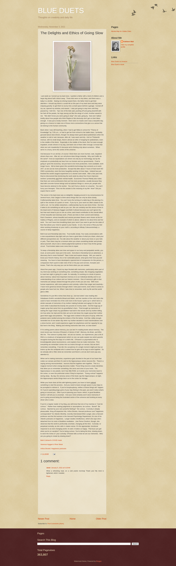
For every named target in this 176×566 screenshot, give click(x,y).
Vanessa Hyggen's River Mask (51, 444)
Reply (48, 476)
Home (73, 519)
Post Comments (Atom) (56, 524)
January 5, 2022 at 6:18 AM (60, 468)
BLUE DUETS (61, 10)
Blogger (99, 561)
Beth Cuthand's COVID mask (51, 440)
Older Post (101, 519)
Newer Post (43, 519)
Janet (48, 468)
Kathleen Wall (128, 41)
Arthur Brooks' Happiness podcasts (53, 448)
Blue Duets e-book (117, 64)
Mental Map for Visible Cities (121, 31)
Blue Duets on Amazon (119, 61)
